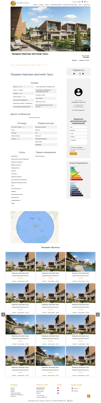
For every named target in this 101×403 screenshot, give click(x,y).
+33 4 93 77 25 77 (79, 105)
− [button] (12, 215)
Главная (12, 65)
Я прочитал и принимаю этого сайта (78, 149)
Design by (70, 401)
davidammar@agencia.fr (79, 110)
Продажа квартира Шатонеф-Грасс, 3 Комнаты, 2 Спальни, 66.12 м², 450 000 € (32, 65)
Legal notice (42, 400)
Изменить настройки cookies (59, 400)
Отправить (73, 153)
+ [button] (12, 213)
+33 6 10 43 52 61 (79, 106)
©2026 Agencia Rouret (33, 400)
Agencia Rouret (40, 388)
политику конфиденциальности (78, 149)
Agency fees (49, 400)
